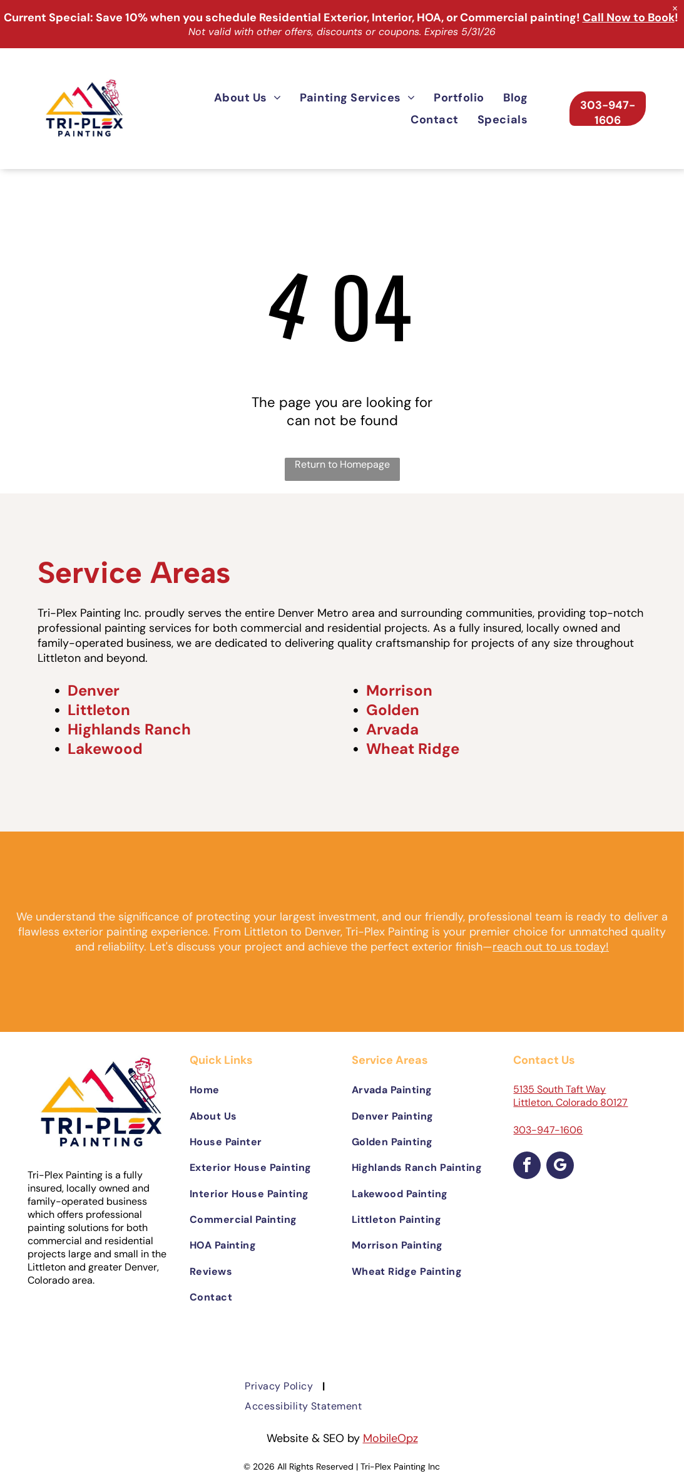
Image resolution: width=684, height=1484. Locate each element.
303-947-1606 (548, 1129)
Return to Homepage (342, 464)
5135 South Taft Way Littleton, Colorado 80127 (570, 1096)
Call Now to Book (629, 17)
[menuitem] (248, 97)
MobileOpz (390, 1438)
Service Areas (134, 572)
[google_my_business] (560, 1167)
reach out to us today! (551, 946)
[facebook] (527, 1167)
